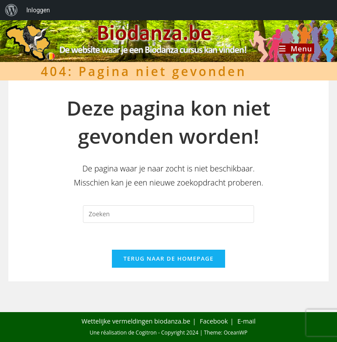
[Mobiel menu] (296, 49)
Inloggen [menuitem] (38, 10)
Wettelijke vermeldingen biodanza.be (136, 321)
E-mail (246, 321)
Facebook (214, 321)
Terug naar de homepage (168, 258)
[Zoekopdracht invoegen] (168, 214)
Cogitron (146, 332)
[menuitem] (11, 10)
